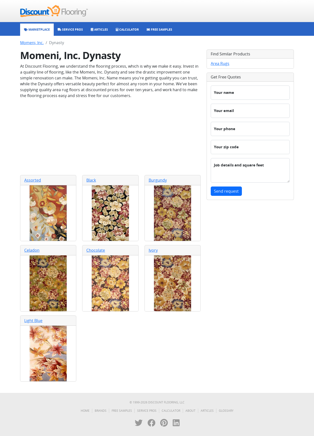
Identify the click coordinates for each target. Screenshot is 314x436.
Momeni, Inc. (32, 42)
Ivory (153, 250)
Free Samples (122, 411)
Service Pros (147, 411)
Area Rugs (220, 63)
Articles (207, 411)
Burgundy (158, 180)
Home (85, 411)
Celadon (31, 250)
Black (91, 180)
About (190, 411)
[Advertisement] (110, 136)
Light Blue (33, 320)
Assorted (32, 180)
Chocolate (95, 250)
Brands (100, 411)
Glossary (226, 411)
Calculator (171, 411)
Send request (226, 191)
